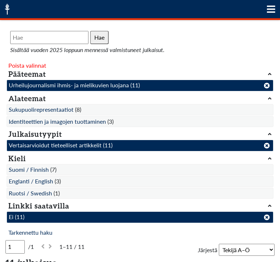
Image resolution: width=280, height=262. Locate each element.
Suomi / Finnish (29, 169)
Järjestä (207, 249)
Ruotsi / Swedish (30, 193)
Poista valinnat (27, 65)
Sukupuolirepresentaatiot (41, 109)
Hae (99, 37)
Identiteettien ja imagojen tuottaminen (57, 121)
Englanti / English (31, 181)
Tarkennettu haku (30, 232)
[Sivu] (15, 246)
